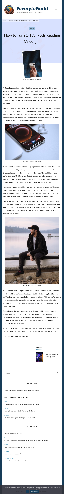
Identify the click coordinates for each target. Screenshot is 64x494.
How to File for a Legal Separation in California (19, 447)
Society (6, 444)
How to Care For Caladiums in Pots (15, 461)
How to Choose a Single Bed (13, 433)
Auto (5, 401)
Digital (32, 28)
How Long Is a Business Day (13, 454)
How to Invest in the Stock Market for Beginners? (20, 411)
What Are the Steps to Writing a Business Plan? (19, 418)
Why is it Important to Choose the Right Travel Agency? (22, 390)
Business (6, 415)
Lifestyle (6, 394)
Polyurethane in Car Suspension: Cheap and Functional (21, 404)
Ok (27, 491)
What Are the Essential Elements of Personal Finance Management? (26, 440)
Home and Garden (9, 431)
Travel (5, 388)
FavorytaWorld (32, 8)
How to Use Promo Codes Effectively (16, 397)
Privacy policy (34, 491)
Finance (6, 408)
